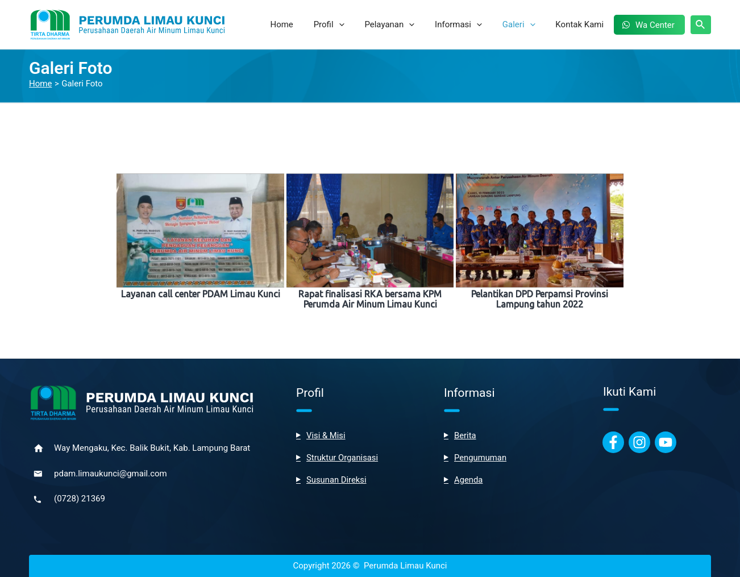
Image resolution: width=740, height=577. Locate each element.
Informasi (469, 24)
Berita (465, 435)
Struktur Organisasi (342, 458)
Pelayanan (405, 24)
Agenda (468, 480)
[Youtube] (665, 442)
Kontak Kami (584, 24)
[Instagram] (639, 442)
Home (303, 24)
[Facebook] (613, 442)
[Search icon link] (701, 25)
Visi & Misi (326, 435)
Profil (347, 24)
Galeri (526, 24)
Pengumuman (480, 458)
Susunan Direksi (336, 480)
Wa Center (656, 25)
